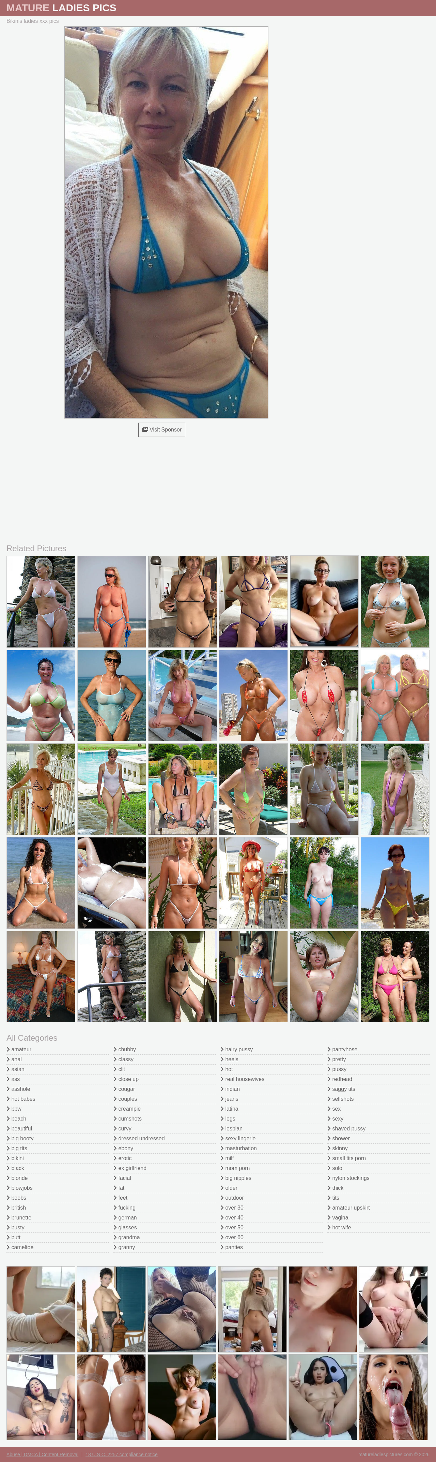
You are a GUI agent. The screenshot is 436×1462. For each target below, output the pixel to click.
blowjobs (19, 1188)
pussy (336, 1069)
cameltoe (19, 1247)
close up (126, 1079)
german (125, 1217)
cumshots (127, 1119)
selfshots (340, 1099)
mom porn (235, 1168)
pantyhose (342, 1049)
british (16, 1208)
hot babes (20, 1099)
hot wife (339, 1227)
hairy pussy (236, 1049)
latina (229, 1109)
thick (335, 1188)
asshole (18, 1089)
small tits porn (346, 1158)
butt (13, 1237)
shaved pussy (346, 1128)
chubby (124, 1049)
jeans (229, 1099)
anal (14, 1059)
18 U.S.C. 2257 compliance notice (121, 1454)
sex (334, 1109)
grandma (126, 1237)
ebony (123, 1148)
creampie (127, 1109)
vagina (337, 1217)
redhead (339, 1079)
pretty (336, 1059)
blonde (17, 1178)
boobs (16, 1198)
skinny (337, 1148)
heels (229, 1059)
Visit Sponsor (162, 430)
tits (333, 1198)
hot (226, 1069)
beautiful (19, 1128)
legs (227, 1119)
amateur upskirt (348, 1208)
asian (15, 1069)
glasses (125, 1227)
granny (124, 1247)
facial (122, 1178)
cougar (124, 1089)
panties (231, 1247)
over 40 (232, 1217)
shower (338, 1138)
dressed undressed (139, 1138)
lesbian (231, 1128)
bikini (15, 1158)
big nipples (235, 1178)
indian (230, 1089)
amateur (18, 1049)
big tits (16, 1148)
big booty (19, 1138)
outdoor (232, 1198)
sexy (335, 1119)
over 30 (232, 1208)
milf (227, 1158)
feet (120, 1198)
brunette (18, 1217)
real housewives (242, 1079)
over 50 (232, 1227)
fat (118, 1188)
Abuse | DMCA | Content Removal (42, 1454)
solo (334, 1168)
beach (16, 1119)
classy (123, 1059)
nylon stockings (348, 1178)
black (15, 1168)
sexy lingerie (237, 1138)
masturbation (238, 1148)
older (228, 1188)
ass (13, 1079)
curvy (122, 1128)
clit (119, 1069)
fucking (124, 1208)
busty (15, 1227)
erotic (122, 1158)
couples (125, 1099)
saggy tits (341, 1089)
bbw (13, 1109)
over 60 (232, 1237)
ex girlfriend (129, 1168)
